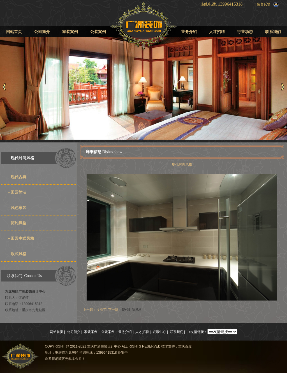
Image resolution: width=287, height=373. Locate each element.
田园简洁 (18, 192)
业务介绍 (189, 32)
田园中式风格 (22, 238)
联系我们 (273, 32)
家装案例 (70, 32)
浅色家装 (18, 207)
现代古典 (18, 177)
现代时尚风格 (22, 158)
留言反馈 (263, 4)
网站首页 (14, 32)
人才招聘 (217, 32)
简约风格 (18, 223)
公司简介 (42, 32)
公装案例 (98, 32)
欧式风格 (18, 254)
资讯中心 (159, 332)
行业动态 (245, 32)
